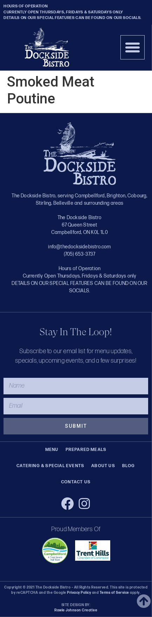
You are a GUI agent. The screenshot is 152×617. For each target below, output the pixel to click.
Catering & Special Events (50, 466)
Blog (128, 466)
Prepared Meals (86, 449)
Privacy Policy (79, 593)
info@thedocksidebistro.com (79, 247)
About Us (103, 466)
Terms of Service (114, 593)
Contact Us (76, 482)
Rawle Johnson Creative (75, 610)
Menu (52, 449)
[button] (132, 47)
